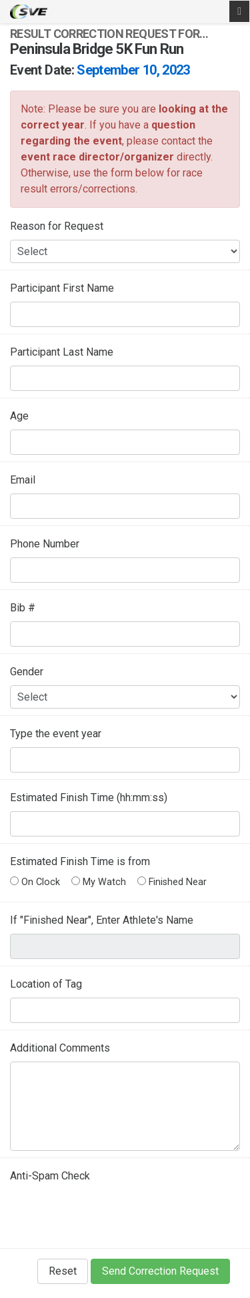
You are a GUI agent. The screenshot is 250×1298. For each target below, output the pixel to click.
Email (22, 480)
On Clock (35, 882)
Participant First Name (62, 288)
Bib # (22, 607)
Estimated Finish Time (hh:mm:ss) (88, 797)
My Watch (98, 882)
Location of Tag (46, 984)
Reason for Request (56, 226)
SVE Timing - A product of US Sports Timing (28, 12)
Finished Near (172, 882)
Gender (26, 671)
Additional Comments (60, 1048)
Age (19, 416)
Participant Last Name (61, 352)
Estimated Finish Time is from (80, 861)
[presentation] (111, 1215)
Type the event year (55, 733)
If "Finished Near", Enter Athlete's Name (101, 920)
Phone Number (44, 543)
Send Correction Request (160, 1271)
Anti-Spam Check (50, 1175)
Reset (63, 1271)
